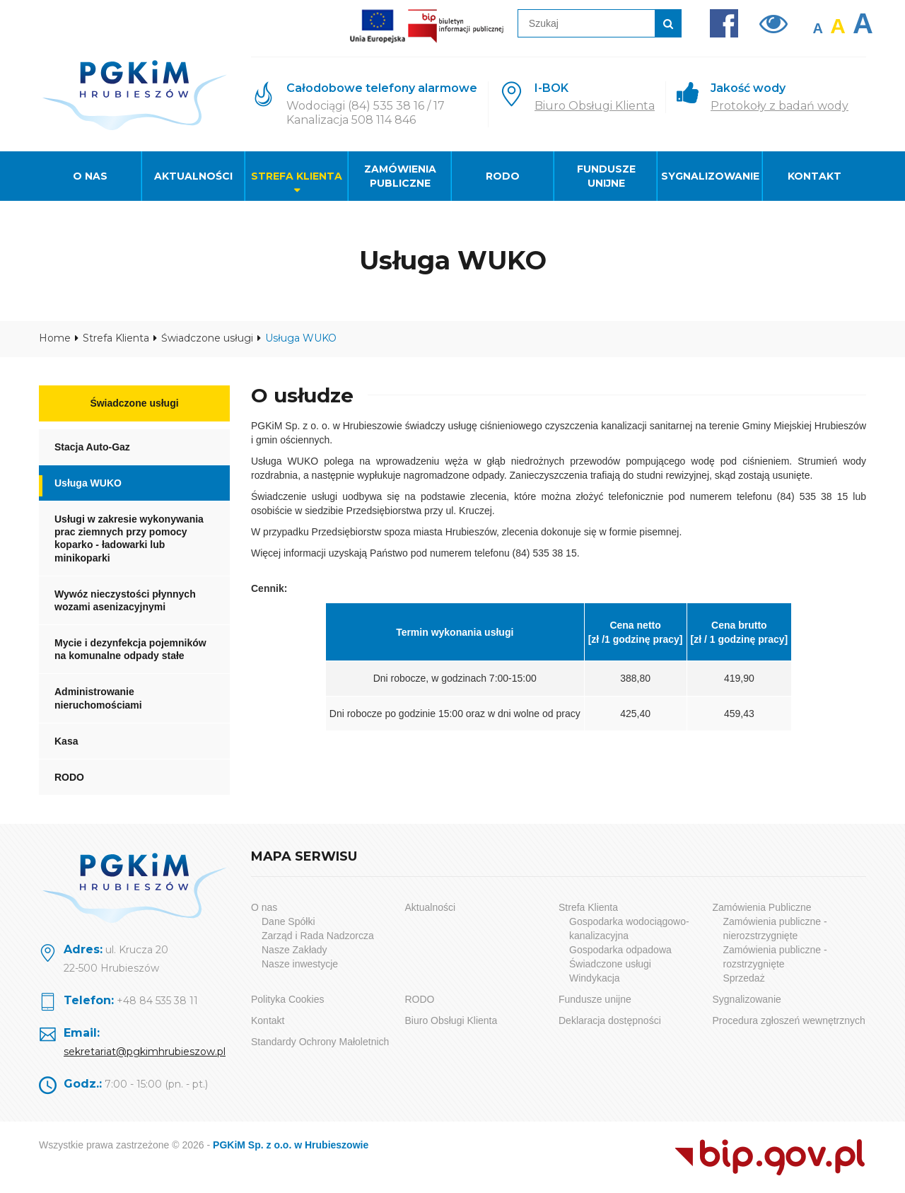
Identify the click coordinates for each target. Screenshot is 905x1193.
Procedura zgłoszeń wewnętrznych (789, 1020)
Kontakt (814, 176)
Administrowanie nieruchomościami (98, 698)
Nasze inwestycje (300, 964)
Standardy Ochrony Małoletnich (320, 1041)
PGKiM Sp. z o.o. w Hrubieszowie (290, 1145)
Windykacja (594, 978)
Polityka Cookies (288, 999)
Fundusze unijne (606, 176)
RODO (503, 176)
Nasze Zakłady (294, 949)
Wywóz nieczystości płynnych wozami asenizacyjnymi (125, 600)
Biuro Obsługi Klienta (595, 105)
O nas (90, 176)
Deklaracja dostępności (610, 1020)
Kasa (66, 741)
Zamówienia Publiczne (400, 176)
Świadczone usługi (207, 338)
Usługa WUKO (88, 483)
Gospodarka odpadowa (620, 949)
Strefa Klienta (296, 176)
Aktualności (193, 176)
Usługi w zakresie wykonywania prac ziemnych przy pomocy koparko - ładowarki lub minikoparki (129, 538)
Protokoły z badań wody (779, 105)
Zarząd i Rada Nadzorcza (318, 935)
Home (55, 338)
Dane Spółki (288, 921)
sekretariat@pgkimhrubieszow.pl (145, 1051)
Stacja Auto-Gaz (92, 447)
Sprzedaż (744, 978)
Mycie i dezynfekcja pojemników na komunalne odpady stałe (130, 649)
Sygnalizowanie (710, 176)
